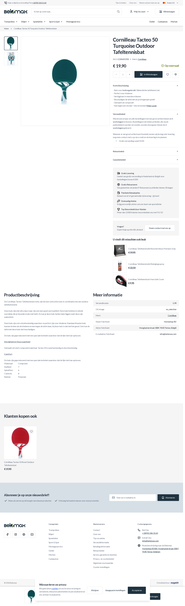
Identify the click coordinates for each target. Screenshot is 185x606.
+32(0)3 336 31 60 (150, 533)
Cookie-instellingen (101, 567)
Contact (96, 530)
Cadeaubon (163, 21)
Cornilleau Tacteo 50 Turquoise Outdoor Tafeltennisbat (35, 28)
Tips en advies (99, 538)
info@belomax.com (150, 541)
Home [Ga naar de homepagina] (6, 28)
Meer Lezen (152, 105)
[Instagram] (15, 534)
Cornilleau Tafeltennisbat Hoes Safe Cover (146, 281)
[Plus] (129, 74)
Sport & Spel (56, 21)
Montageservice (73, 21)
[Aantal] (123, 74)
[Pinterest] (24, 534)
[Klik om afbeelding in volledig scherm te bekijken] (65, 81)
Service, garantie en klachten (105, 554)
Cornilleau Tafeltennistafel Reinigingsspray (146, 266)
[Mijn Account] (139, 11)
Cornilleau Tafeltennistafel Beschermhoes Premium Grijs (152, 250)
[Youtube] (32, 534)
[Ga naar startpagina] (15, 11)
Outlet (152, 21)
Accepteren (137, 590)
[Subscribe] (168, 497)
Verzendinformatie (101, 542)
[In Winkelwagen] (148, 74)
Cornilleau (142, 59)
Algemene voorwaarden (103, 563)
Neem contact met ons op (149, 3)
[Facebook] (7, 534)
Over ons (133, 3)
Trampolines (11, 21)
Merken (174, 21)
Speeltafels (39, 21)
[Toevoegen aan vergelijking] (175, 74)
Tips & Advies (120, 3)
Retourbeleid (98, 550)
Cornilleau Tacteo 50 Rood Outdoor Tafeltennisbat (20, 466)
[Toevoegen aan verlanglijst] (167, 74)
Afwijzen (95, 590)
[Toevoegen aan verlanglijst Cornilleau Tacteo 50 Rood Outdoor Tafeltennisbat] (31, 431)
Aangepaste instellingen (115, 590)
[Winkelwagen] (167, 11)
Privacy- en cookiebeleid (103, 559)
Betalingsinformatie (101, 546)
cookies (54, 588)
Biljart (25, 21)
